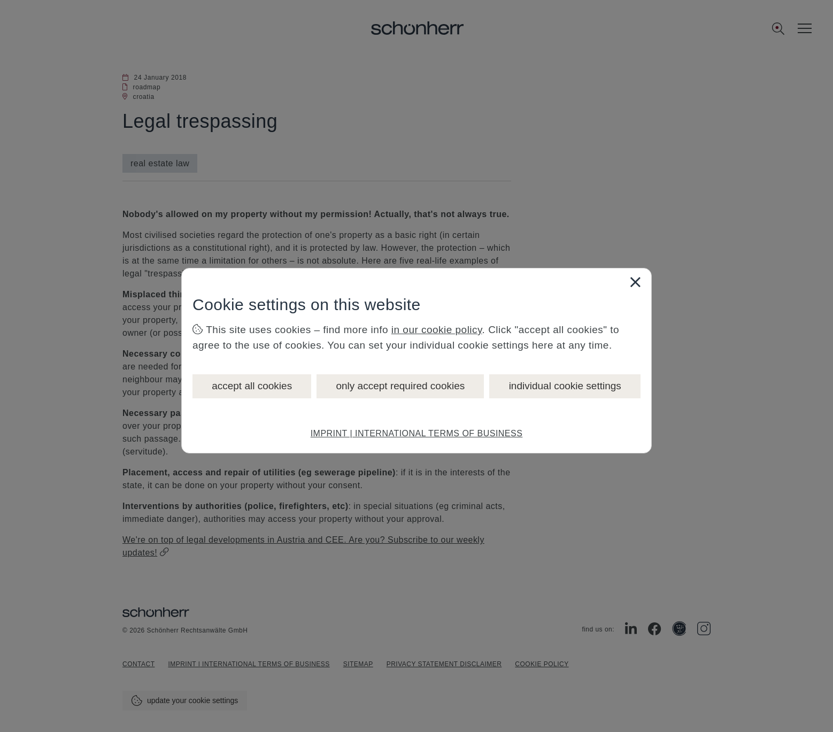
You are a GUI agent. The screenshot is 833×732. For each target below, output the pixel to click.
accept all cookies (252, 385)
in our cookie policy (436, 329)
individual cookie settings (565, 385)
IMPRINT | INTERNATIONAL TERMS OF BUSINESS (417, 433)
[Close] (635, 282)
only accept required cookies (400, 385)
